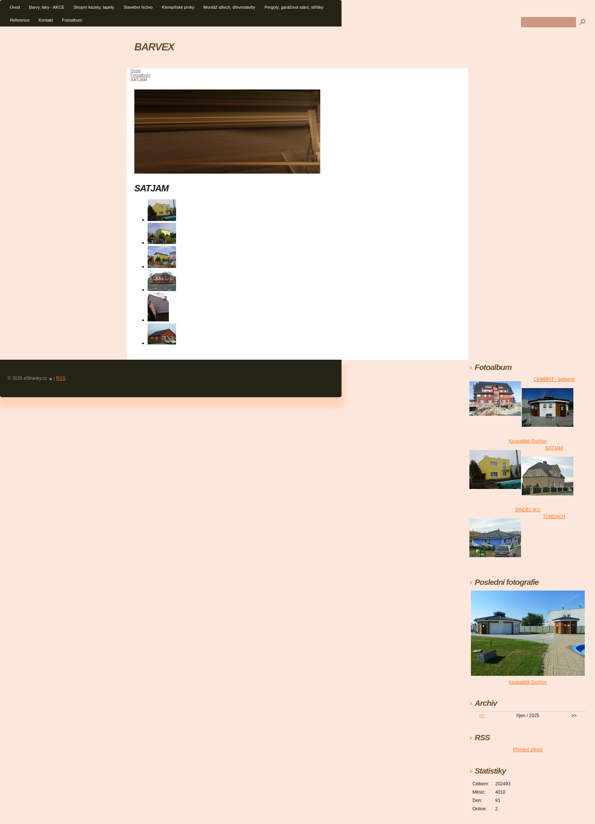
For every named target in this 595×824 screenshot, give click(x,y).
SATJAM (554, 448)
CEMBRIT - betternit (554, 379)
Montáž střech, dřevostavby (229, 7)
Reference (20, 20)
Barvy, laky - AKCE (47, 7)
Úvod (15, 7)
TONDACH (554, 516)
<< (481, 715)
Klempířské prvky (178, 7)
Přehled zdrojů (527, 749)
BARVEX (154, 47)
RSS (61, 378)
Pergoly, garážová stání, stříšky (293, 7)
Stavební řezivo (138, 7)
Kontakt (46, 20)
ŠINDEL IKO (528, 509)
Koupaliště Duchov (528, 441)
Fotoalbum (72, 20)
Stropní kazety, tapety (94, 7)
